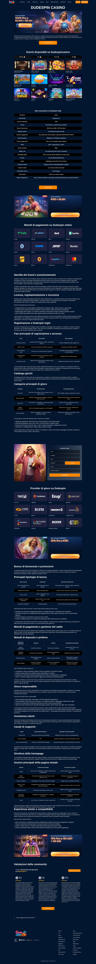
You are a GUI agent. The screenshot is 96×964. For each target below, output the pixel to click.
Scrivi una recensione (74, 870)
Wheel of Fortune (54, 2)
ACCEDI (78, 2)
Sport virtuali (75, 939)
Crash (56, 57)
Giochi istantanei (62, 948)
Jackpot (42, 2)
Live (39, 57)
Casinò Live (35, 2)
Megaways (60, 943)
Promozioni (22, 2)
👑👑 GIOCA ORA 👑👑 (48, 42)
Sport (47, 2)
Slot (74, 57)
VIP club (69, 2)
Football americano (77, 952)
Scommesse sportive (77, 933)
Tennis (74, 945)
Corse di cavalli (76, 937)
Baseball (75, 954)
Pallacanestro (76, 943)
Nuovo (59, 935)
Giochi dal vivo (61, 945)
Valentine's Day (61, 939)
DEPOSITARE (48, 187)
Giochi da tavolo (61, 952)
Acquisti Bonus (61, 941)
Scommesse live (76, 935)
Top (59, 933)
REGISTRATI (84, 1)
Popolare (60, 937)
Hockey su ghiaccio (77, 948)
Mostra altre (48, 908)
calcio (74, 941)
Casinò (28, 2)
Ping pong (75, 950)
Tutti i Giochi (61, 954)
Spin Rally (63, 2)
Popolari (22, 57)
